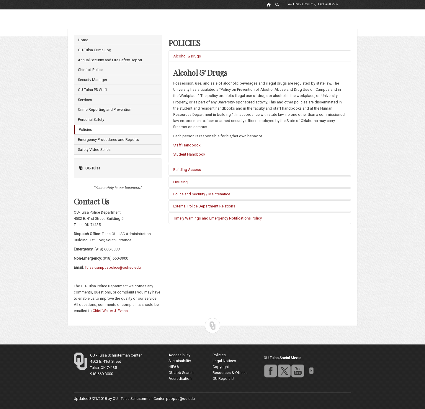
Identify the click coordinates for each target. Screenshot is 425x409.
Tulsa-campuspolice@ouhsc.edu (113, 267)
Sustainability (180, 361)
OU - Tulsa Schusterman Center (116, 355)
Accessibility (179, 355)
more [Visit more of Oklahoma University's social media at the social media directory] (311, 370)
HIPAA (174, 367)
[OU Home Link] (268, 4)
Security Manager (92, 79)
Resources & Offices (230, 372)
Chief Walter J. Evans (110, 311)
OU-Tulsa (89, 168)
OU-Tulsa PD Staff (92, 90)
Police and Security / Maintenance (201, 194)
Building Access (187, 169)
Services (85, 100)
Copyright (220, 367)
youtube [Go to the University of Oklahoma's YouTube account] (297, 370)
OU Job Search (181, 372)
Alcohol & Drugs (187, 56)
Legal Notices (224, 361)
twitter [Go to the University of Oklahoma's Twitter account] (284, 370)
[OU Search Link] (277, 4)
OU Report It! (223, 378)
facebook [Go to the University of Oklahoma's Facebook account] (270, 370)
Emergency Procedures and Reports (108, 139)
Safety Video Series (94, 149)
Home (83, 40)
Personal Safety (91, 119)
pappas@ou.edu (180, 398)
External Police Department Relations (204, 206)
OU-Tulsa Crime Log (94, 50)
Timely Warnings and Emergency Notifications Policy (217, 218)
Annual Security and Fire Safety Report (110, 60)
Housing (180, 182)
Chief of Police (90, 69)
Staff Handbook (186, 145)
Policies (85, 129)
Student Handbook (189, 154)
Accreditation (180, 378)
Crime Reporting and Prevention (104, 109)
